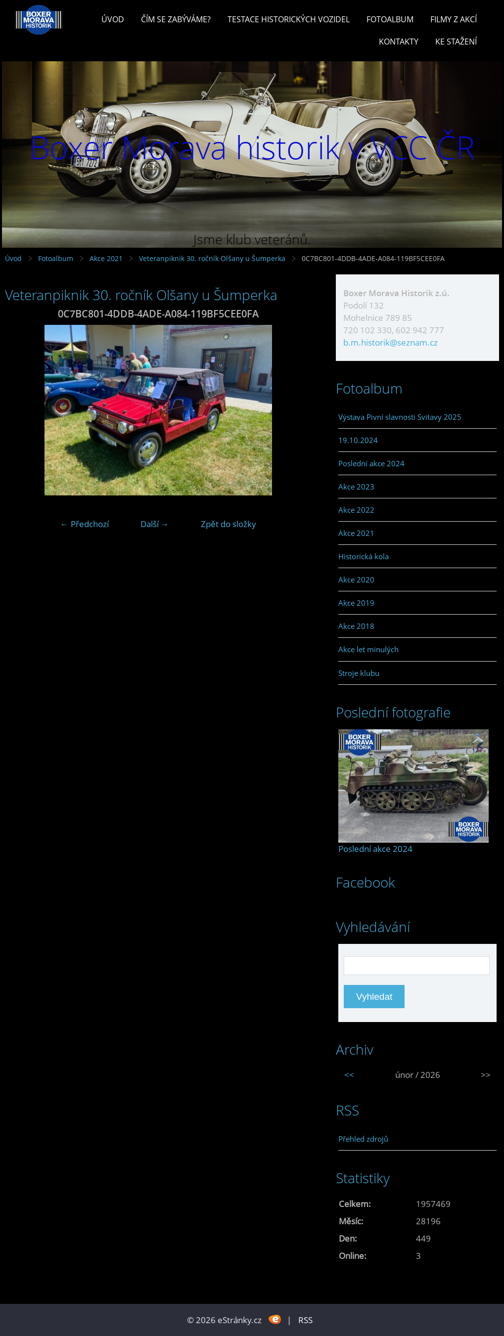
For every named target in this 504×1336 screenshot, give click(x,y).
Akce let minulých (368, 649)
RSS (305, 1320)
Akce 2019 (356, 603)
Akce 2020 (356, 579)
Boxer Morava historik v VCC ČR (252, 147)
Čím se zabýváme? (176, 19)
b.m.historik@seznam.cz (390, 342)
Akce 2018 (356, 626)
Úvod (112, 19)
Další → (154, 524)
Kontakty (398, 41)
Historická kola (363, 556)
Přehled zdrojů (363, 1139)
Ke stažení (456, 41)
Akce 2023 (356, 486)
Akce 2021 (106, 258)
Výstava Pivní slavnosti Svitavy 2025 (399, 417)
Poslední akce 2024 (371, 463)
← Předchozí (84, 524)
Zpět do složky (228, 524)
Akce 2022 (356, 510)
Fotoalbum (390, 19)
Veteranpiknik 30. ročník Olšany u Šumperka (212, 258)
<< (349, 1074)
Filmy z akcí (453, 19)
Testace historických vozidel (289, 19)
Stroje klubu (358, 673)
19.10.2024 (358, 440)
